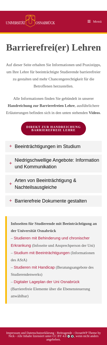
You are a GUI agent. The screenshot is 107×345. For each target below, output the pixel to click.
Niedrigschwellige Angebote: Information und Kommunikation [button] (57, 163)
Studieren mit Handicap (35, 267)
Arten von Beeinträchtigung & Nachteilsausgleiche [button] (45, 184)
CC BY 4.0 (59, 336)
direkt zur (53, 128)
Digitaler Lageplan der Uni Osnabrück (46, 281)
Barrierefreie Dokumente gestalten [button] (51, 201)
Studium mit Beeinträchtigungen (42, 252)
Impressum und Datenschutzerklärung (30, 333)
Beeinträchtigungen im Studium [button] (47, 146)
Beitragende (65, 333)
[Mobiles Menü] (95, 21)
